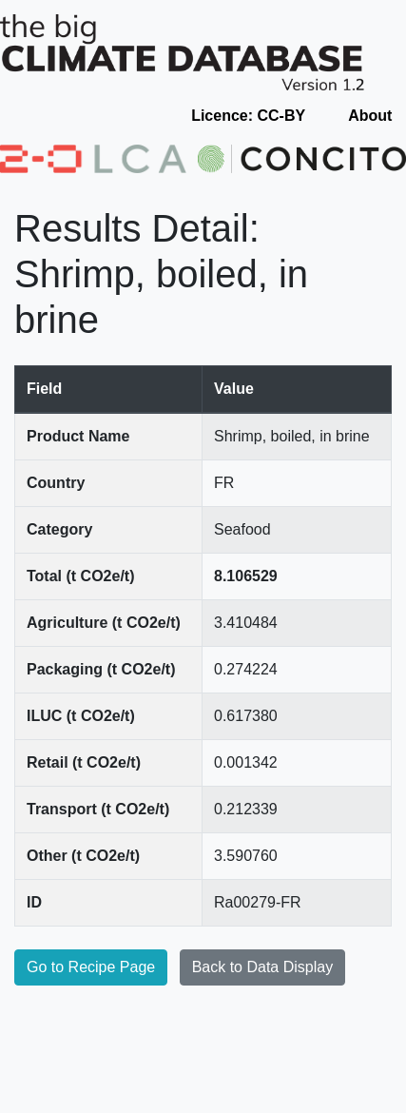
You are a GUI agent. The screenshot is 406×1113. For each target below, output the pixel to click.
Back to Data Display (263, 967)
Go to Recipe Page (91, 967)
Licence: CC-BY (248, 115)
